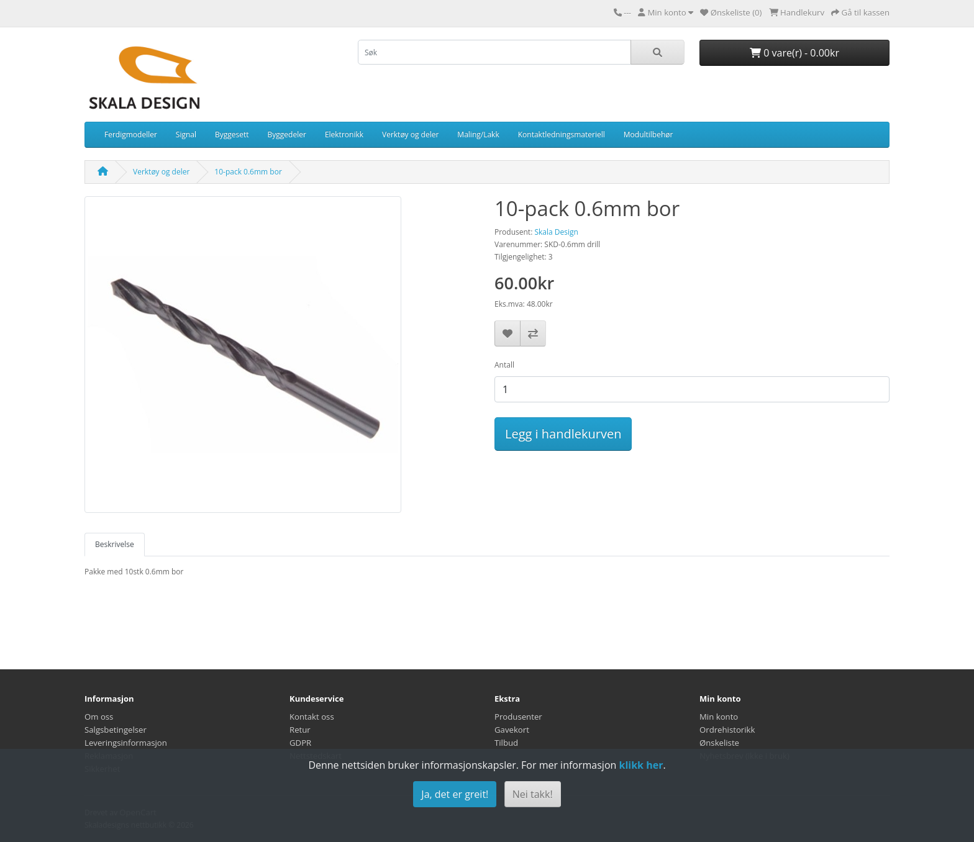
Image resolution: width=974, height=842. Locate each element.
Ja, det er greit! (454, 794)
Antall (504, 365)
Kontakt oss (311, 716)
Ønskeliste (719, 742)
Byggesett (232, 134)
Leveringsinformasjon (125, 742)
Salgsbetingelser (115, 729)
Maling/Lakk (478, 134)
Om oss (98, 716)
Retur (300, 729)
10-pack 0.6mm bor (247, 171)
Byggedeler (287, 134)
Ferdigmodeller (130, 134)
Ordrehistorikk (727, 729)
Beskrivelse (114, 544)
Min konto (718, 716)
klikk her (641, 765)
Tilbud (506, 742)
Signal (186, 134)
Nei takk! (532, 794)
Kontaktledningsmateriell (561, 134)
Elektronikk (344, 134)
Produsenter (518, 716)
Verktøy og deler (410, 134)
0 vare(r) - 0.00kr (794, 53)
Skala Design (556, 232)
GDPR (300, 742)
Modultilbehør (648, 134)
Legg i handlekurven (563, 433)
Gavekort (511, 729)
